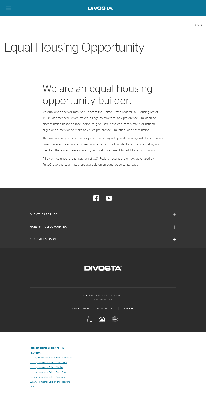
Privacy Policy (81, 308)
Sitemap (129, 308)
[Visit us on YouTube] (109, 199)
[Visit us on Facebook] (96, 199)
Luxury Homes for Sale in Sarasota (47, 377)
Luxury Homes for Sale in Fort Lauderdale (51, 357)
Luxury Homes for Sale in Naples (46, 367)
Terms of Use (105, 308)
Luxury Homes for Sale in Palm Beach (49, 372)
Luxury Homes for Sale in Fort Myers (48, 362)
